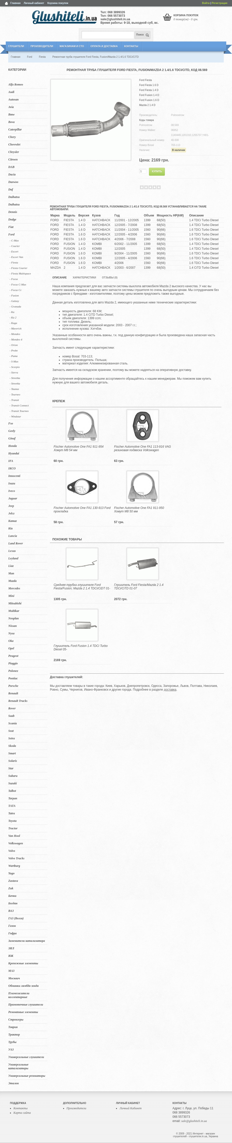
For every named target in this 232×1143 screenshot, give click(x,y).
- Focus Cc (15, 289)
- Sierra (13, 372)
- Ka (11, 311)
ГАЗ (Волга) (16, 918)
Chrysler (13, 152)
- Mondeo (14, 333)
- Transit (14, 399)
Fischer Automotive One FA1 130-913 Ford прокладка (82, 509)
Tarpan (12, 798)
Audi (11, 92)
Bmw (11, 114)
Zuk (10, 888)
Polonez (13, 671)
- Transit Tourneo (19, 410)
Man (11, 573)
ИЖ (10, 956)
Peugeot (13, 656)
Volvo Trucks (16, 858)
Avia (11, 107)
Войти (206, 3)
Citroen (12, 159)
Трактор (14, 1034)
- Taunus (14, 388)
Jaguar (12, 498)
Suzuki (12, 783)
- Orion (13, 344)
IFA (10, 461)
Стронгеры (15, 1019)
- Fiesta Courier (18, 267)
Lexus (12, 551)
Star (10, 768)
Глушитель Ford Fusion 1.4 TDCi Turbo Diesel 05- (81, 647)
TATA (11, 806)
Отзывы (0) (109, 277)
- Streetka (14, 377)
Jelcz (11, 513)
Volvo (11, 851)
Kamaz (12, 521)
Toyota (12, 821)
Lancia (12, 536)
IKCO (11, 468)
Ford (11, 234)
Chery (12, 137)
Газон (12, 926)
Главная (15, 3)
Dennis (12, 212)
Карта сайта (22, 1113)
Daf (10, 189)
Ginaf (11, 438)
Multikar (13, 611)
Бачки (12, 896)
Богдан (12, 903)
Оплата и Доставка (103, 46)
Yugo (11, 873)
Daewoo (13, 182)
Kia (10, 528)
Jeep (11, 506)
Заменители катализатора (26, 941)
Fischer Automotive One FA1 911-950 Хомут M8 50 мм (139, 509)
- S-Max (13, 361)
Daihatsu (13, 197)
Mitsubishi (14, 603)
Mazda (12, 581)
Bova (11, 122)
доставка (170, 689)
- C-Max (14, 240)
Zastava (13, 881)
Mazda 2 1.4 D (147, 105)
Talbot (12, 791)
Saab (11, 716)
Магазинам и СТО (72, 46)
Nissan (12, 626)
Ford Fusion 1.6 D (149, 100)
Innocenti (14, 476)
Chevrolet (14, 144)
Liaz (10, 566)
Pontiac (13, 678)
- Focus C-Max (17, 284)
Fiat (10, 227)
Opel (11, 648)
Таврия (12, 1027)
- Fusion (14, 295)
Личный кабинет (34, 3)
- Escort (13, 251)
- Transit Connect (19, 405)
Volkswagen (15, 843)
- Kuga (13, 322)
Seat (10, 731)
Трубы (12, 1042)
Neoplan (13, 618)
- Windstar (15, 416)
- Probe (13, 350)
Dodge (12, 219)
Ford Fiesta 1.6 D (148, 85)
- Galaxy (14, 300)
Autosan (13, 99)
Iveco (11, 491)
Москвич (14, 978)
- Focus (13, 278)
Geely (11, 431)
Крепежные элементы (23, 963)
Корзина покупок (57, 3)
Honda (12, 446)
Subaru (12, 776)
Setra (11, 738)
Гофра (12, 933)
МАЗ (11, 971)
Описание (59, 277)
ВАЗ (11, 911)
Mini (11, 596)
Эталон (13, 1083)
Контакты (131, 46)
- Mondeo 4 (15, 339)
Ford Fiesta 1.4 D (148, 90)
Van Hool (14, 836)
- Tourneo (14, 394)
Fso (10, 423)
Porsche (13, 686)
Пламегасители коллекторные (18, 995)
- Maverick (15, 328)
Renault (13, 693)
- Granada (15, 306)
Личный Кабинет (130, 1108)
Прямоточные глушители (25, 1004)
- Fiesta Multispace (20, 273)
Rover (11, 708)
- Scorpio (14, 366)
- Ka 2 (12, 317)
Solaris (12, 761)
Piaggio (13, 663)
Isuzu (11, 483)
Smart (12, 753)
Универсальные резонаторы (26, 1076)
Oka (10, 641)
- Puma (13, 355)
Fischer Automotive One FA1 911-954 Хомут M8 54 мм (79, 448)
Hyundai (13, 453)
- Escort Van (16, 256)
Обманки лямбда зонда (23, 986)
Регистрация (220, 3)
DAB (11, 167)
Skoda (12, 746)
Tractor (12, 828)
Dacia (11, 174)
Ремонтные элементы (23, 1012)
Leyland (13, 558)
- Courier (14, 245)
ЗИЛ (11, 948)
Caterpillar (15, 129)
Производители (41, 46)
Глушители (16, 46)
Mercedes (14, 588)
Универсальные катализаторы (18, 1066)
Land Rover (15, 543)
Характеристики (84, 277)
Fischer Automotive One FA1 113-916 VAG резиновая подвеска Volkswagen (142, 448)
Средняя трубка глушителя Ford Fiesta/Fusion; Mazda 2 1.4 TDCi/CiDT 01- (82, 586)
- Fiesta (13, 262)
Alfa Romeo (15, 84)
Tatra (11, 813)
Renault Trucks (17, 701)
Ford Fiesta (145, 80)
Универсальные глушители (26, 1057)
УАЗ (10, 1049)
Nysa (11, 633)
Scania (12, 723)
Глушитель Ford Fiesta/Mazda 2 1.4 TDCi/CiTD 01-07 (138, 586)
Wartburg (14, 866)
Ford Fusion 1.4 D (149, 95)
